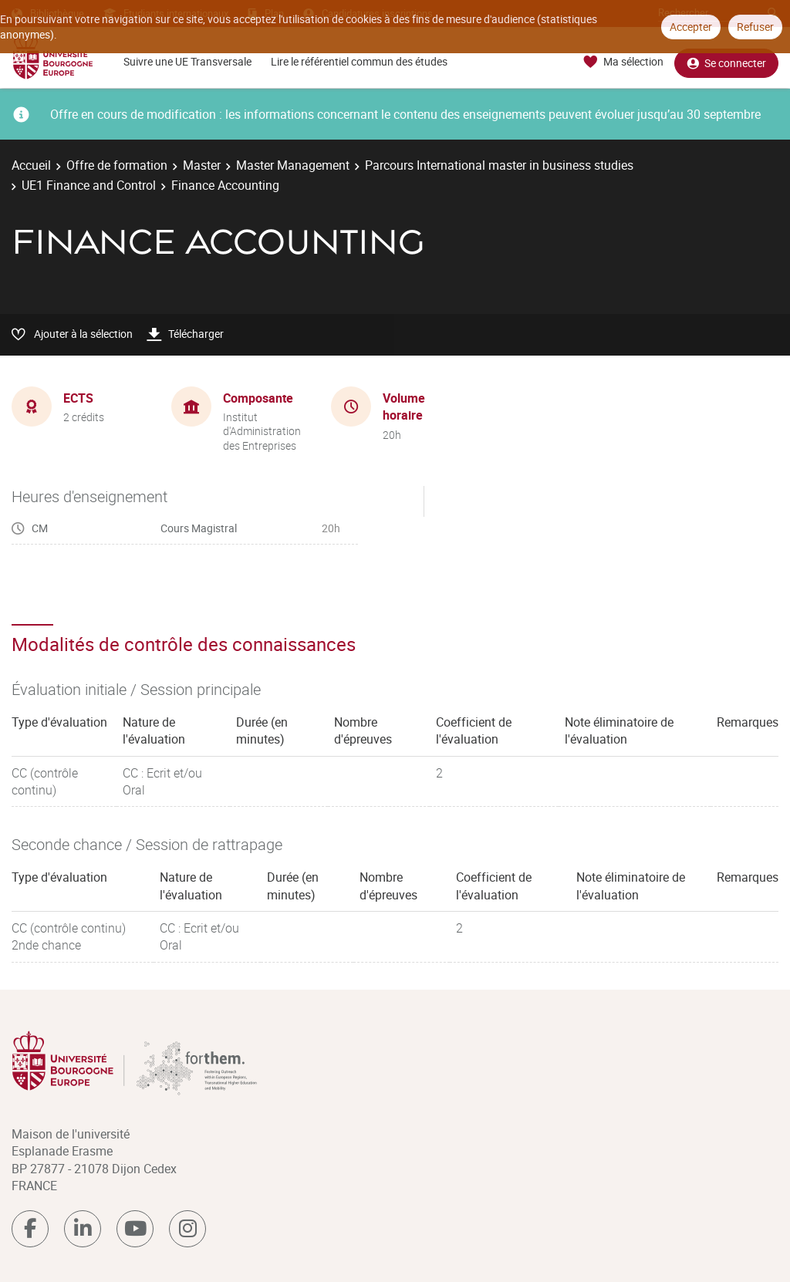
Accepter (691, 26)
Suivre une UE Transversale (187, 61)
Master (202, 165)
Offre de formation (116, 165)
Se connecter (726, 62)
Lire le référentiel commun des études (359, 61)
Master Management (292, 165)
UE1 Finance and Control (89, 185)
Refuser (755, 26)
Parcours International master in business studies (499, 165)
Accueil (31, 165)
